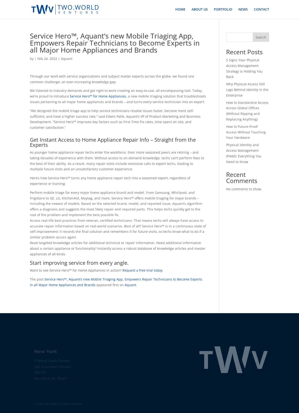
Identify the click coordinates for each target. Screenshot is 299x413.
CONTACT (261, 10)
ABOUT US (200, 10)
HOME (180, 10)
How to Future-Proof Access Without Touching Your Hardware (246, 132)
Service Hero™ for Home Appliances (98, 96)
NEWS (243, 10)
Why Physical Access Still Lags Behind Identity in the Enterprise (247, 89)
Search (261, 37)
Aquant (66, 58)
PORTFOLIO (223, 10)
